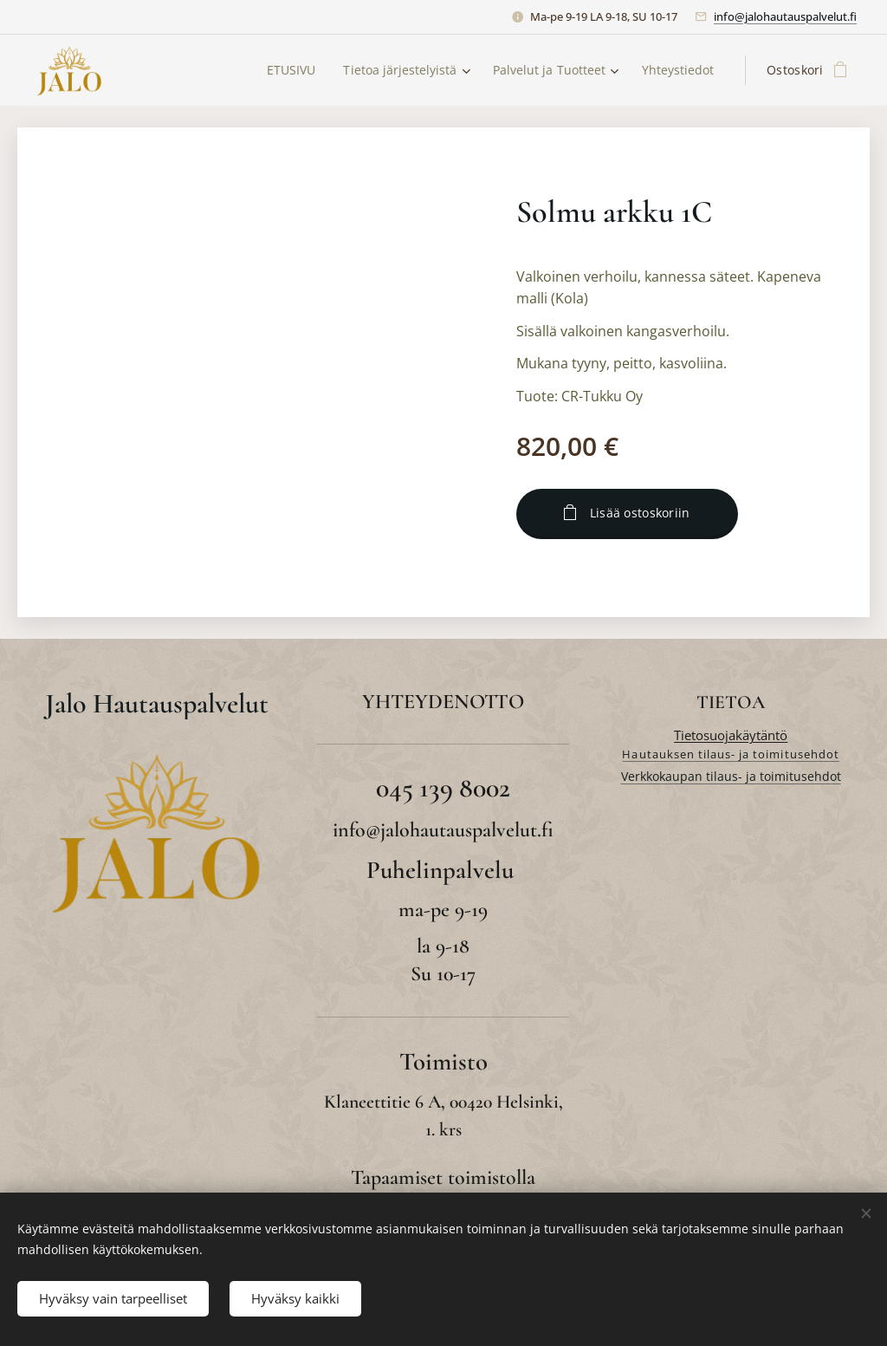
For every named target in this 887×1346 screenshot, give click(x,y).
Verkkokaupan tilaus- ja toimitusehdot (730, 776)
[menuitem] (283, 70)
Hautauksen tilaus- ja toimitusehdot (730, 754)
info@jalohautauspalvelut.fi (785, 16)
